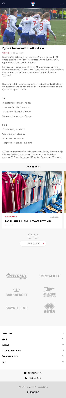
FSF (3, 362)
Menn (4, 339)
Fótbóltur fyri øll (11, 351)
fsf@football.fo (35, 373)
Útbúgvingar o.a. (10, 356)
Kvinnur (5, 345)
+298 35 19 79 (35, 378)
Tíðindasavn (33, 244)
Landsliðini (7, 334)
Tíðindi (6, 53)
